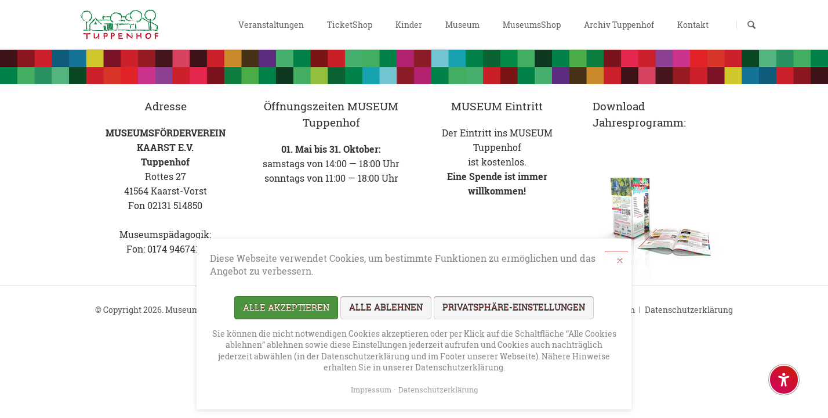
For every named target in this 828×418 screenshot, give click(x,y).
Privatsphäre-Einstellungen (513, 307)
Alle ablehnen (386, 307)
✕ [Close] (619, 260)
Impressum (371, 389)
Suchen (751, 25)
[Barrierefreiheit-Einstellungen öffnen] (784, 380)
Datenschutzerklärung (689, 309)
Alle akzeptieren (286, 307)
